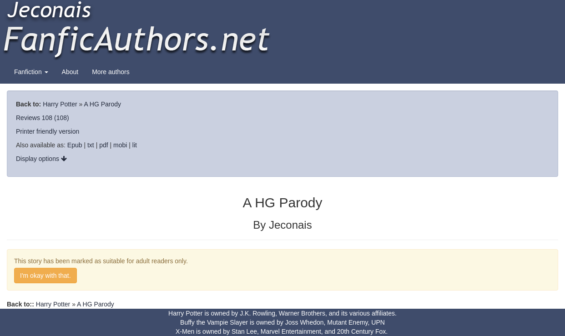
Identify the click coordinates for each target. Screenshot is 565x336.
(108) (61, 117)
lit (134, 145)
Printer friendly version (47, 131)
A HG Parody (102, 104)
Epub (74, 145)
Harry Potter (60, 104)
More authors (110, 71)
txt (90, 145)
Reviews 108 (34, 117)
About (70, 71)
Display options (41, 158)
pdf (103, 145)
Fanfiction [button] (31, 71)
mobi (120, 145)
